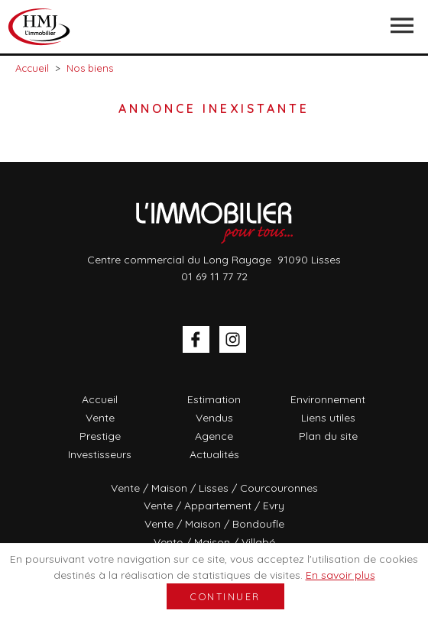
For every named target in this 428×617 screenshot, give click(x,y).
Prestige (100, 436)
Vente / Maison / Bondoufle (214, 524)
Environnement (327, 399)
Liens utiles (328, 418)
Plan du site (328, 436)
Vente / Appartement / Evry (214, 505)
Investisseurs (99, 454)
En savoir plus (340, 575)
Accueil (100, 399)
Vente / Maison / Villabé (214, 542)
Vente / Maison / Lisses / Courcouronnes (214, 488)
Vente (100, 418)
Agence (214, 436)
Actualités (214, 454)
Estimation (214, 399)
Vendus (214, 418)
